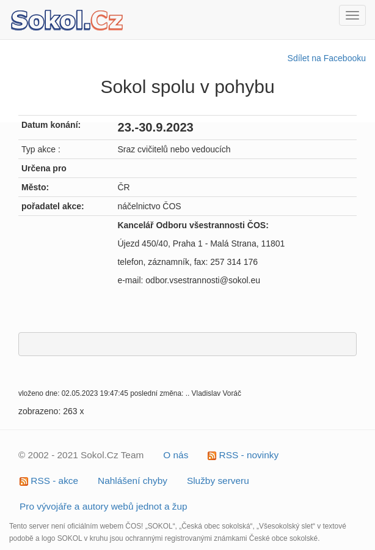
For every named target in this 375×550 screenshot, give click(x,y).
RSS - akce (49, 480)
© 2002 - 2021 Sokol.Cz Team (81, 455)
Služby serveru (218, 480)
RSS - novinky (243, 455)
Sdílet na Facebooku (327, 58)
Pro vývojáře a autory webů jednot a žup (104, 506)
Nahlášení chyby (132, 480)
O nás (175, 455)
